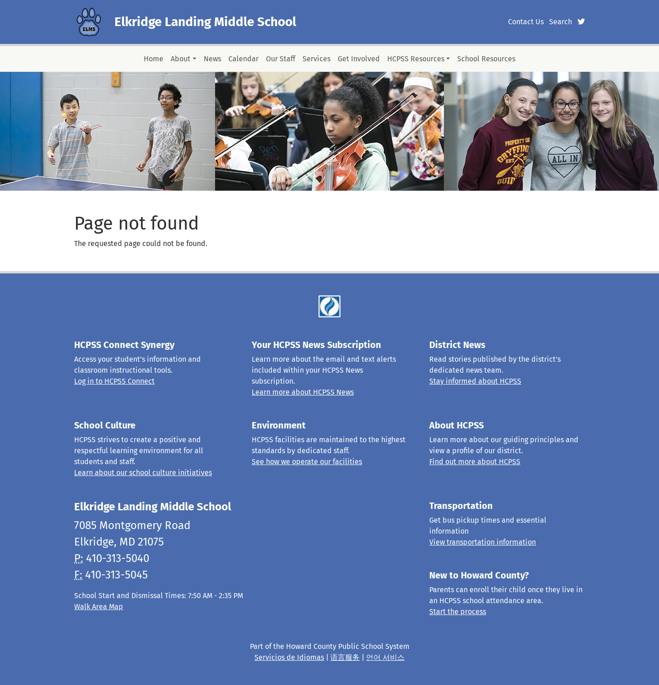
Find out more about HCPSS (474, 461)
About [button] (180, 58)
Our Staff (280, 58)
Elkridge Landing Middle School (205, 21)
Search (560, 21)
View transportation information (482, 542)
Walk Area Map (98, 606)
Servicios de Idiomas (289, 657)
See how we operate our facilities (307, 461)
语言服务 (345, 657)
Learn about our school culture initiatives (143, 472)
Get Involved (359, 58)
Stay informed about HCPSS (475, 381)
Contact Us (526, 21)
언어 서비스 (385, 657)
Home (153, 58)
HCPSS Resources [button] (415, 58)
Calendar (243, 58)
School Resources (486, 58)
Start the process (457, 611)
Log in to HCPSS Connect (114, 381)
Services (316, 58)
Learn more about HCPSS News (303, 392)
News (212, 58)
